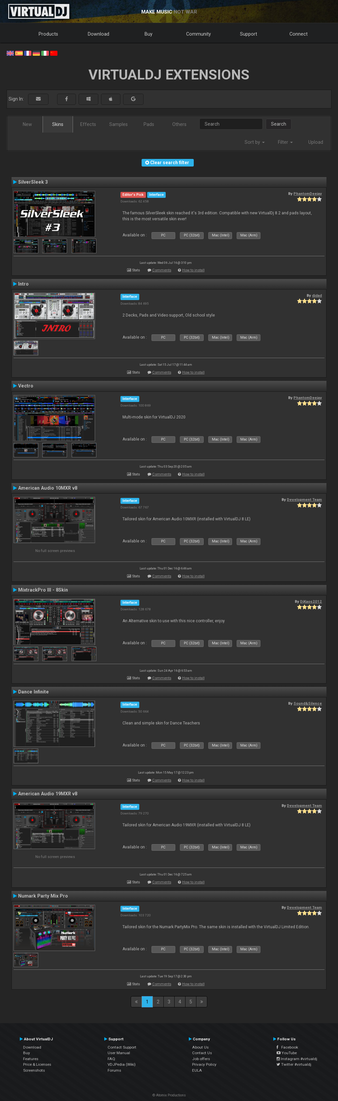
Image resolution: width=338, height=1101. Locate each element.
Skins (57, 124)
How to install (193, 270)
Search (278, 124)
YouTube (287, 1053)
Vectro (25, 385)
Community (198, 34)
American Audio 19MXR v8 (47, 793)
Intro (23, 284)
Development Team (304, 499)
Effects (88, 124)
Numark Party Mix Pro (43, 896)
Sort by (255, 142)
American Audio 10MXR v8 (47, 488)
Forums (114, 1070)
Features (30, 1058)
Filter (285, 142)
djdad (317, 295)
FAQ (111, 1058)
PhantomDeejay (307, 193)
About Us (200, 1047)
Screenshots (34, 1070)
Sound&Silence (307, 703)
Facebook (287, 1047)
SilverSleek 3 (33, 182)
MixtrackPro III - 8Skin (43, 590)
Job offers (201, 1058)
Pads (149, 124)
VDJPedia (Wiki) (122, 1064)
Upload (315, 142)
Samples (118, 124)
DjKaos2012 (311, 601)
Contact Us (202, 1053)
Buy (148, 34)
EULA (197, 1070)
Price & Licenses (37, 1064)
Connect (298, 34)
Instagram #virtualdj (297, 1058)
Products (48, 34)
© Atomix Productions (169, 1095)
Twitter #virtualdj (294, 1064)
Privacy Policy (204, 1064)
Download (98, 34)
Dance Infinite (33, 691)
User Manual (119, 1053)
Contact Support (122, 1047)
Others (179, 124)
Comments (161, 270)
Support (248, 34)
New (27, 124)
